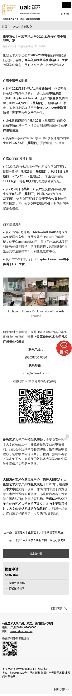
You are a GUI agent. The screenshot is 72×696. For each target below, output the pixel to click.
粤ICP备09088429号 (14, 672)
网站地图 (42, 668)
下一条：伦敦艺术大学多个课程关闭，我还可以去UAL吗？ (36, 540)
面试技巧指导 (17, 588)
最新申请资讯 (17, 582)
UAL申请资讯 (21, 26)
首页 (4, 26)
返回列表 (36, 553)
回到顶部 (56, 608)
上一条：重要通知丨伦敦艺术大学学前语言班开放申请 (36, 532)
